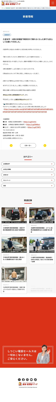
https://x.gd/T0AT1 (34, 127)
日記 (4, 186)
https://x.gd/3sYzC (30, 122)
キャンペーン (6, 180)
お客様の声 (6, 164)
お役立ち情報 (7, 169)
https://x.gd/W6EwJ (33, 124)
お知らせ (5, 175)
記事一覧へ (28, 145)
